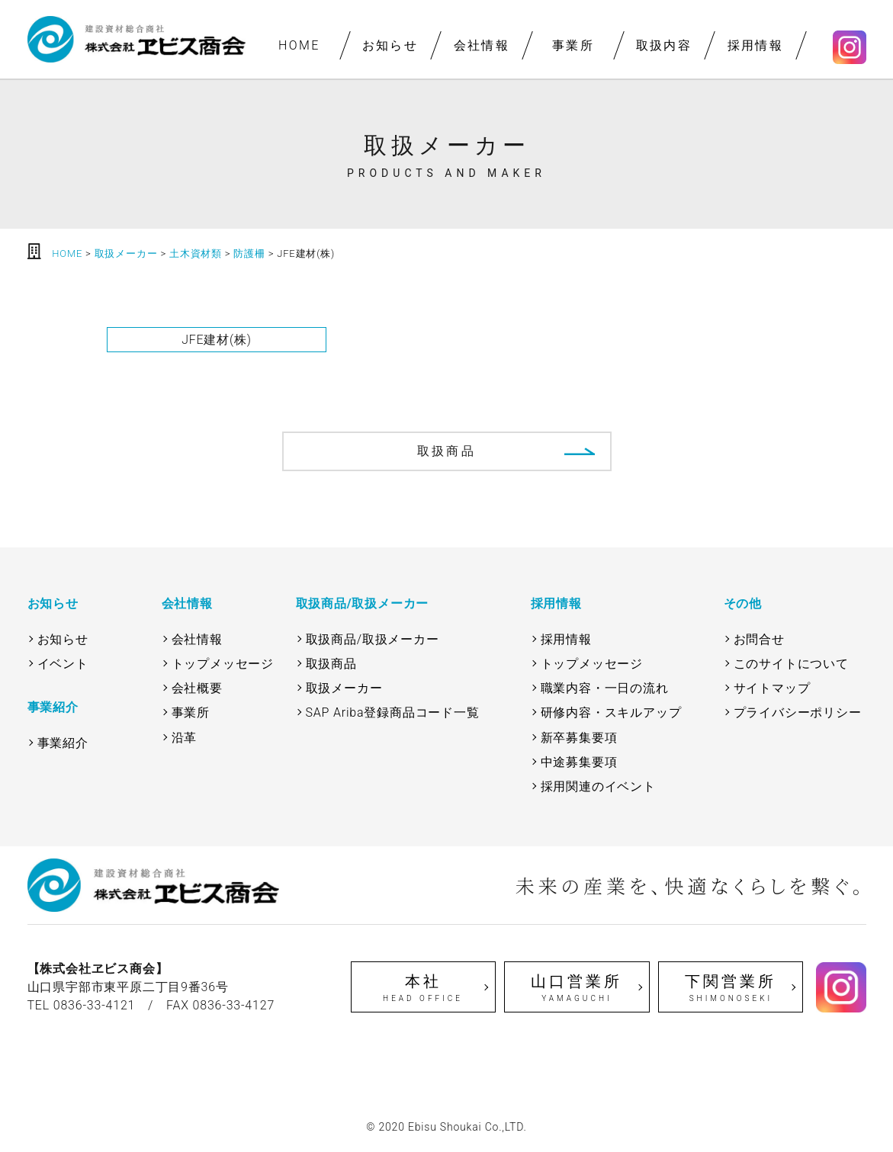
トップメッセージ (223, 663)
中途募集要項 (579, 762)
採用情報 (755, 45)
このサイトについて (791, 663)
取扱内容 (664, 45)
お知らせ (390, 45)
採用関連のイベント (598, 786)
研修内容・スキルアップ (611, 712)
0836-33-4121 (94, 1005)
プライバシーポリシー (798, 712)
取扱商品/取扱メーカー (372, 639)
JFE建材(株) (216, 339)
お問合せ (759, 639)
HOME (299, 45)
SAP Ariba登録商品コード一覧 (393, 712)
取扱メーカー (344, 688)
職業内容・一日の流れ (605, 688)
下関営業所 (730, 988)
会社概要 (197, 688)
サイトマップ (772, 688)
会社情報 (481, 45)
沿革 (185, 737)
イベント (62, 663)
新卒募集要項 (579, 737)
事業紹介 (62, 743)
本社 (423, 988)
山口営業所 (576, 988)
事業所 (572, 45)
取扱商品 (446, 451)
